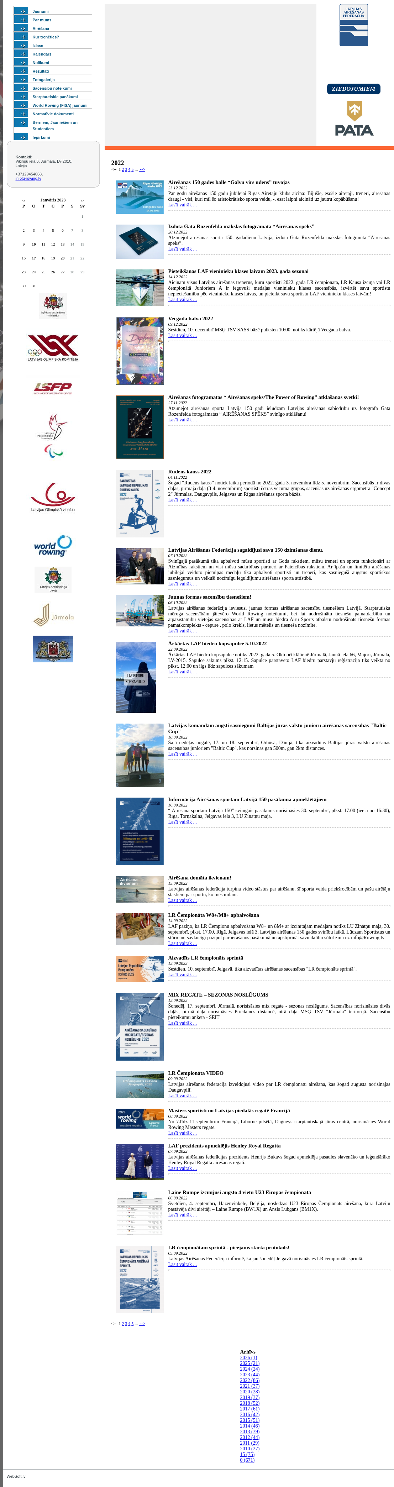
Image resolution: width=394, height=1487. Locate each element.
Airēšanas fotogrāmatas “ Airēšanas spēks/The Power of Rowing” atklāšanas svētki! (263, 397)
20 (63, 258)
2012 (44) (250, 1437)
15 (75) (247, 1454)
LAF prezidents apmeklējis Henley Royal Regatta (224, 1146)
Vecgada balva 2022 (190, 318)
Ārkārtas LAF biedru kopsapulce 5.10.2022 (217, 643)
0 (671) (247, 1460)
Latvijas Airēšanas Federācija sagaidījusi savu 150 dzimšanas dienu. (246, 550)
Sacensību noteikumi (52, 88)
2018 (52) (250, 1403)
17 (34, 258)
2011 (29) (249, 1443)
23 (24, 272)
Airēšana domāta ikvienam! (200, 878)
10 (34, 244)
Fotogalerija (44, 80)
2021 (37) (250, 1386)
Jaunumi (41, 11)
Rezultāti (41, 71)
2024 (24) (250, 1369)
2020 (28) (250, 1391)
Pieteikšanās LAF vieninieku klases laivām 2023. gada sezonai (238, 271)
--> (142, 169)
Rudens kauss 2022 (190, 471)
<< (23, 201)
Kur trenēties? (46, 37)
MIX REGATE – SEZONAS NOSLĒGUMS (218, 995)
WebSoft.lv (16, 1476)
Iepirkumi (41, 137)
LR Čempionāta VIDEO (196, 1073)
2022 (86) (250, 1380)
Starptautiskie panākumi (55, 97)
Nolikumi (41, 63)
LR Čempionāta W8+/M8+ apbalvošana (213, 915)
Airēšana (41, 28)
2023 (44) (250, 1374)
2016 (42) (250, 1414)
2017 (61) (250, 1409)
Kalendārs (42, 54)
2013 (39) (250, 1431)
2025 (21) (250, 1363)
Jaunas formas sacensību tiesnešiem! (210, 597)
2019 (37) (250, 1397)
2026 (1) (248, 1357)
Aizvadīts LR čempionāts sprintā (205, 958)
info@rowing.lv (28, 178)
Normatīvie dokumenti (53, 114)
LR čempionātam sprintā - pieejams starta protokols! (229, 1247)
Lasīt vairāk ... (182, 204)
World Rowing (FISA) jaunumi (60, 105)
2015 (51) (250, 1420)
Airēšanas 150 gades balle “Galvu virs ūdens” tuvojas (229, 182)
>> (82, 201)
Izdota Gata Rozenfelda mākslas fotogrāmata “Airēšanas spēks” (241, 226)
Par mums (42, 20)
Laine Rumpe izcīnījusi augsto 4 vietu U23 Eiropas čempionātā (239, 1192)
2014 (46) (250, 1426)
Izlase (38, 45)
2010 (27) (250, 1448)
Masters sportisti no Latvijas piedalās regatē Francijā (229, 1110)
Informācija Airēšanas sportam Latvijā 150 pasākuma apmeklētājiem (247, 799)
